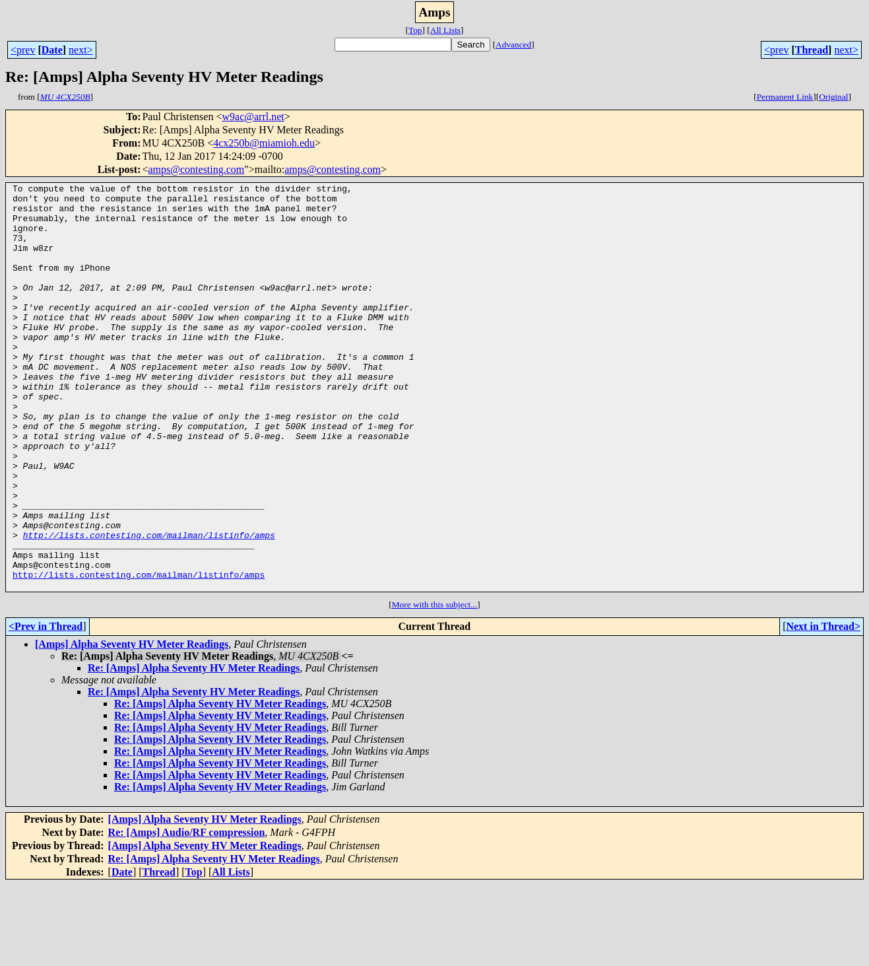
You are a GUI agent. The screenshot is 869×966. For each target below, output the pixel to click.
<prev (23, 49)
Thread (811, 49)
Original (833, 97)
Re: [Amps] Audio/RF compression (186, 913)
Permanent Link (785, 97)
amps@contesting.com (196, 169)
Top (415, 30)
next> (81, 49)
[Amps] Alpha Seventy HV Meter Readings (131, 725)
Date (52, 49)
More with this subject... (435, 686)
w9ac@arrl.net (253, 116)
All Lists (445, 30)
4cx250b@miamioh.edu (264, 143)
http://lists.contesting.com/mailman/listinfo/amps (149, 606)
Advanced (513, 45)
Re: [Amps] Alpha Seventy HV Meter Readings (194, 749)
